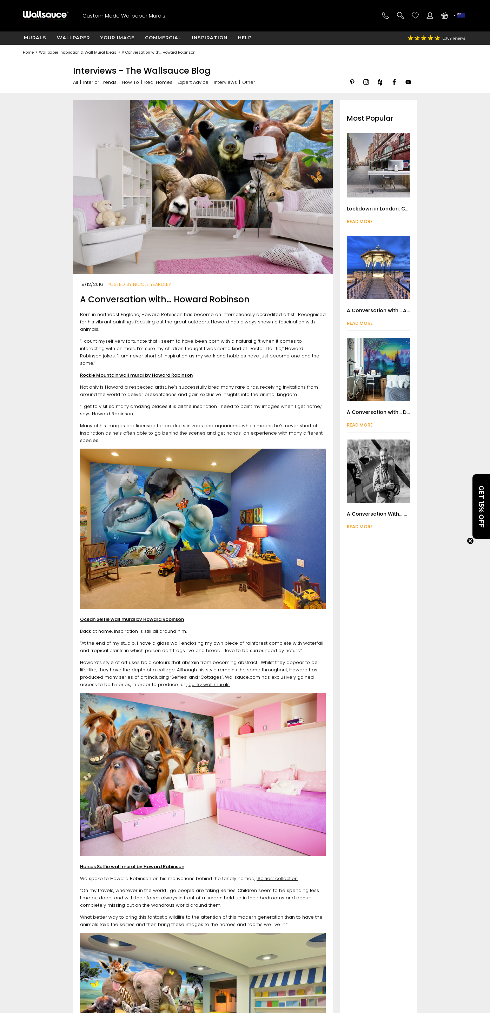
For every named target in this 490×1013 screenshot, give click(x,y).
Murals (35, 37)
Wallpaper (73, 37)
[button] (481, 506)
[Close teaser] (470, 540)
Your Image (117, 37)
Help (245, 37)
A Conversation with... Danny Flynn (390, 412)
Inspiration (209, 37)
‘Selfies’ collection (277, 878)
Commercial (163, 37)
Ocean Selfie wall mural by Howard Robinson (132, 619)
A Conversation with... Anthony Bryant (395, 310)
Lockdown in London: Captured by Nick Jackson (408, 208)
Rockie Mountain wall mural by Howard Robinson (136, 375)
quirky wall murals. (209, 684)
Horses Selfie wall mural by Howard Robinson (132, 866)
